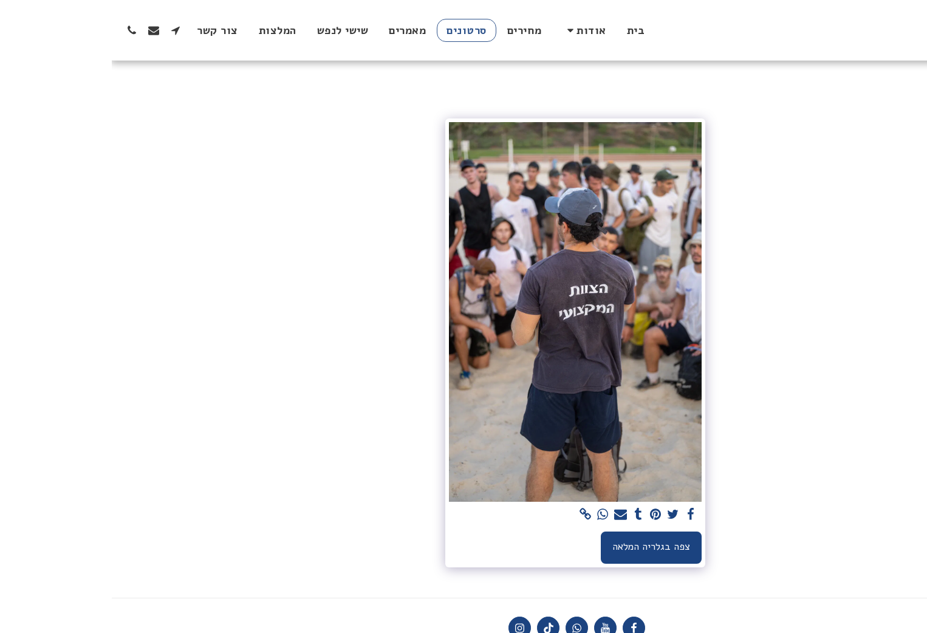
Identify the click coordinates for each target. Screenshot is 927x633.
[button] (472, 30)
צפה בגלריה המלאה (539, 546)
